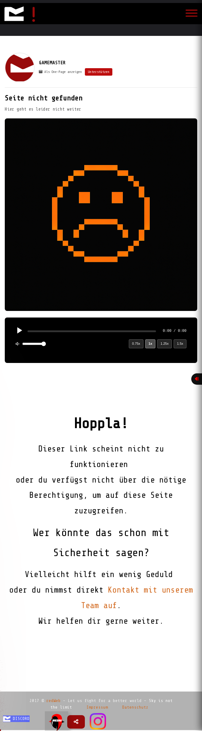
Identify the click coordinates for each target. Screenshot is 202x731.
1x (150, 343)
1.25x (164, 343)
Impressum (97, 707)
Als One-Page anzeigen (60, 72)
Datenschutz (135, 707)
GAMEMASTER (52, 62)
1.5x (180, 343)
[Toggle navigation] (191, 13)
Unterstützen (98, 72)
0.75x (136, 343)
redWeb (53, 700)
